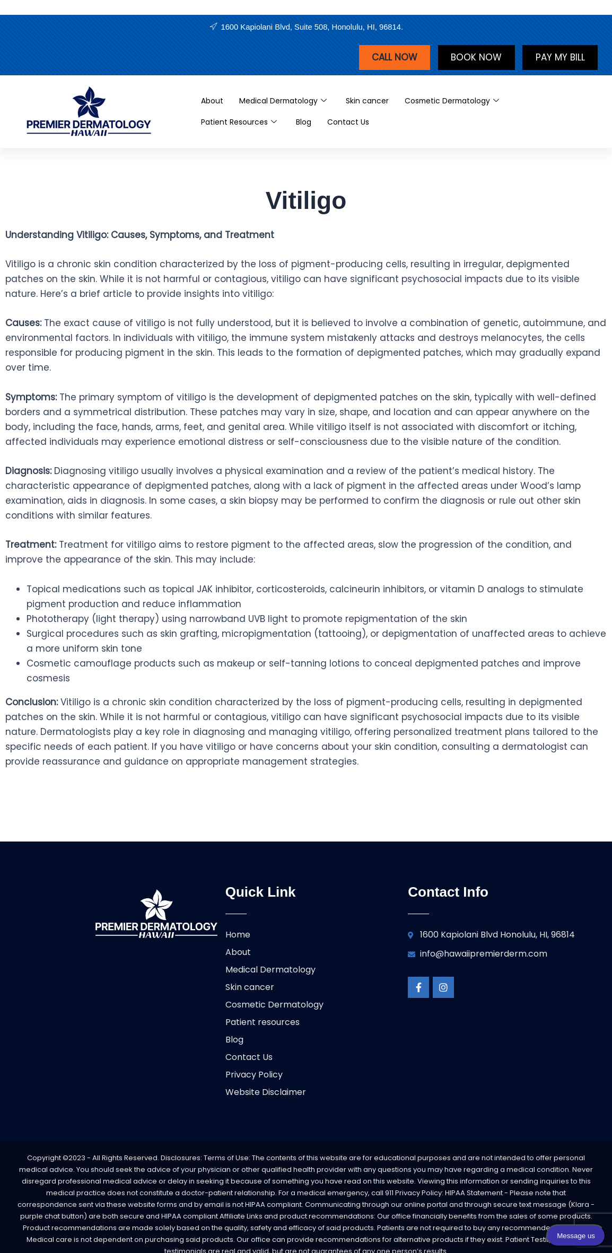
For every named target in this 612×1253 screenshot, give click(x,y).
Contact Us (357, 122)
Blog (310, 122)
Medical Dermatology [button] (288, 101)
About (213, 101)
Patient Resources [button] (242, 123)
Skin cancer (376, 101)
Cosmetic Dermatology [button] (465, 101)
